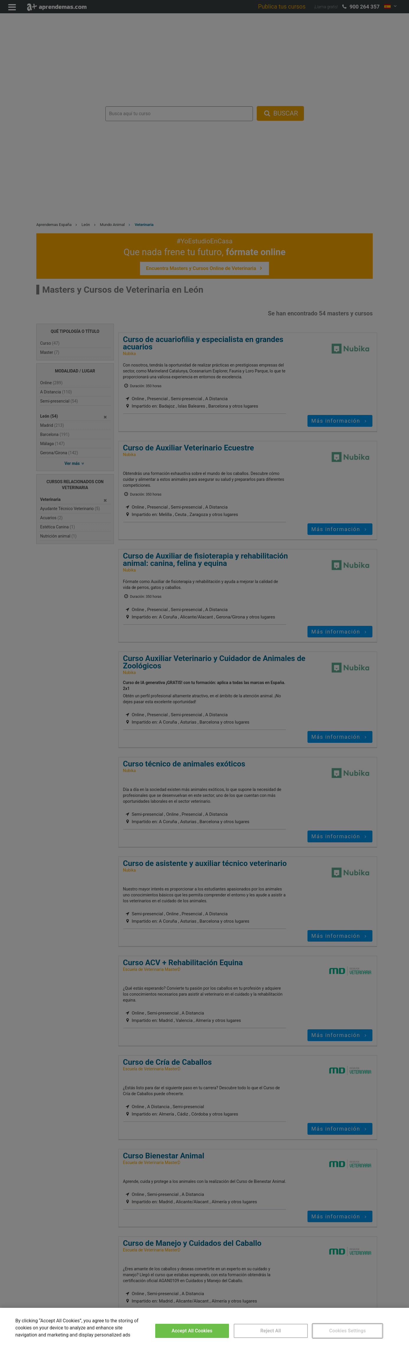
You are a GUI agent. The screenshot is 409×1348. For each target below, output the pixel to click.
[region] (204, 1328)
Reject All (270, 1331)
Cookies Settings (347, 1331)
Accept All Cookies (191, 1331)
